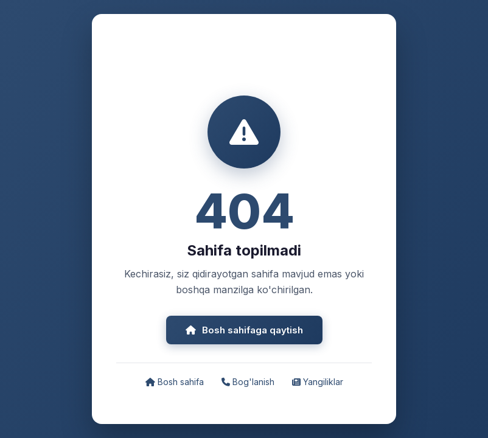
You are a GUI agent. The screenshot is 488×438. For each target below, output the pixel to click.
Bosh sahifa (174, 382)
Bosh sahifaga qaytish (244, 330)
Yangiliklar (317, 382)
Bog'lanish (247, 382)
